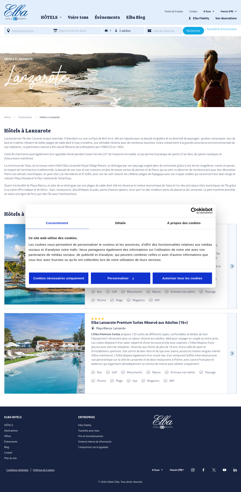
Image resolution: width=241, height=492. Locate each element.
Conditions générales (17, 470)
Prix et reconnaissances (90, 436)
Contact (193, 11)
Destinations (11, 431)
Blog (6, 447)
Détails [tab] (120, 223)
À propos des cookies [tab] (184, 223)
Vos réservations (226, 18)
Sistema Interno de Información (94, 442)
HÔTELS (8, 425)
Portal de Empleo (174, 11)
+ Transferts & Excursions (220, 29)
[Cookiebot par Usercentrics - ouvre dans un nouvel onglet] (193, 210)
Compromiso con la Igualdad (93, 447)
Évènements (11, 442)
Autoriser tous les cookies (182, 278)
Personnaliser (120, 278)
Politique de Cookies (44, 470)
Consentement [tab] (57, 223)
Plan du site (10, 458)
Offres (7, 436)
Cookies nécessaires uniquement (58, 278)
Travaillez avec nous (88, 431)
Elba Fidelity (84, 425)
